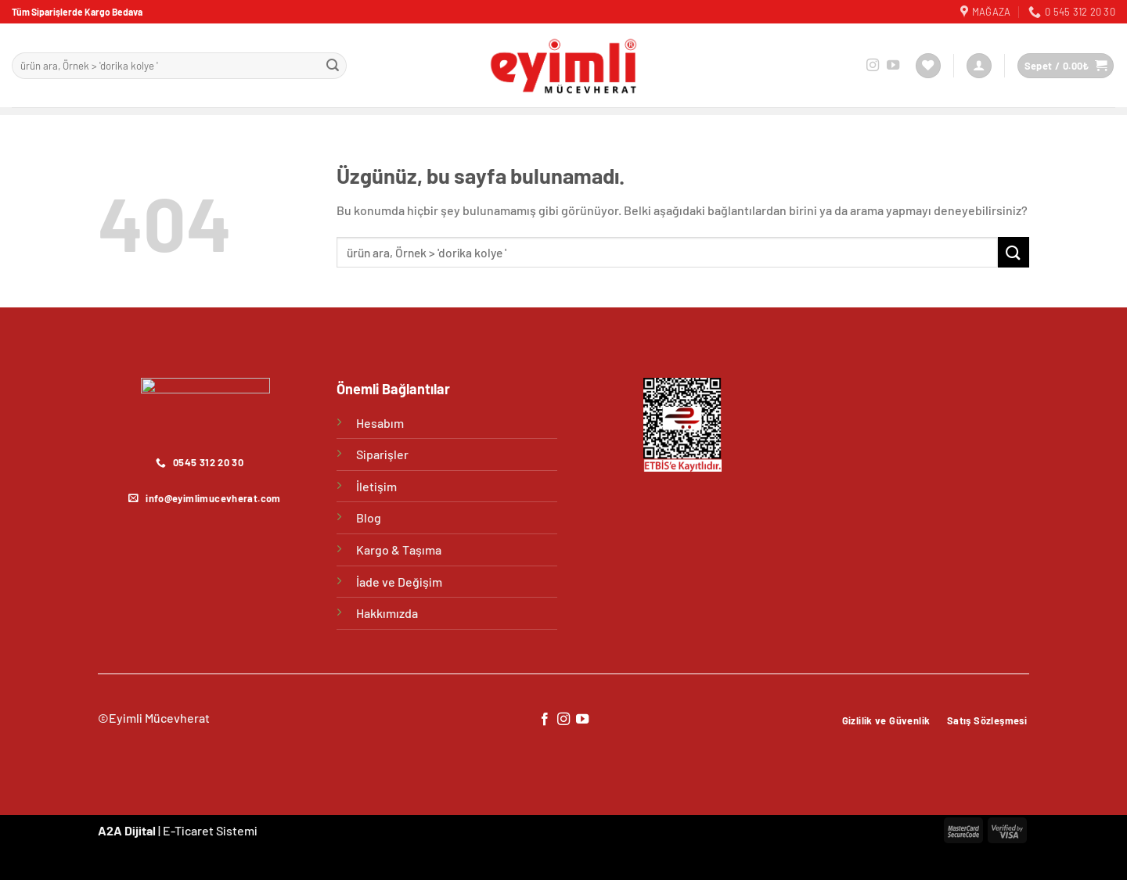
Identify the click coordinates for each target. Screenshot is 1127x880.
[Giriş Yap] (979, 66)
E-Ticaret (188, 830)
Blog (368, 517)
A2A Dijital (127, 830)
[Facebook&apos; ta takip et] (544, 720)
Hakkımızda (387, 612)
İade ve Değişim (399, 581)
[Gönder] (332, 65)
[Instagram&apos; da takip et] (872, 66)
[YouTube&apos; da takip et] (893, 66)
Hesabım (380, 422)
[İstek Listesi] (928, 66)
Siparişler (382, 454)
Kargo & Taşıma (398, 549)
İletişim (376, 486)
